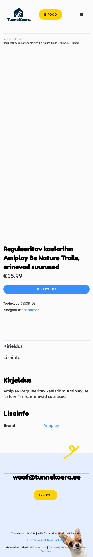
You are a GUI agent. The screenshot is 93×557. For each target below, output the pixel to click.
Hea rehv (66, 547)
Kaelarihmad (30, 310)
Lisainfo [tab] (11, 357)
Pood (18, 39)
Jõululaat (46, 551)
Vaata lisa (49, 289)
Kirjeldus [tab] (13, 346)
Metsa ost (80, 547)
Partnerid (60, 540)
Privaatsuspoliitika (40, 540)
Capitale (54, 547)
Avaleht (7, 39)
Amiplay (51, 425)
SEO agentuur (38, 547)
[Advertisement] (46, 98)
